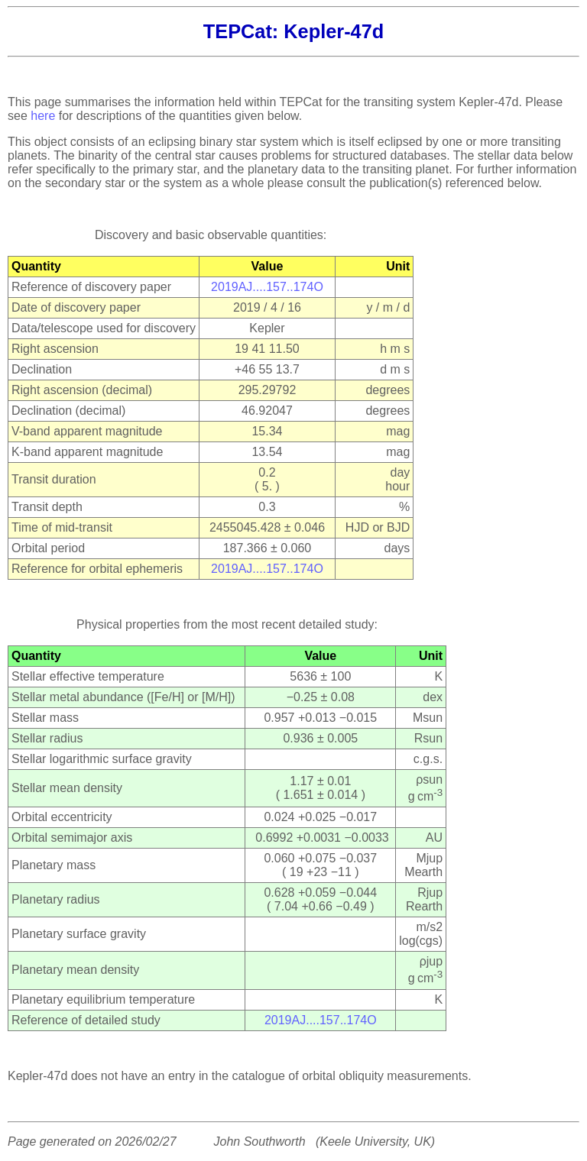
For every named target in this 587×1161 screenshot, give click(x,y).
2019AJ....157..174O (267, 286)
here (43, 115)
